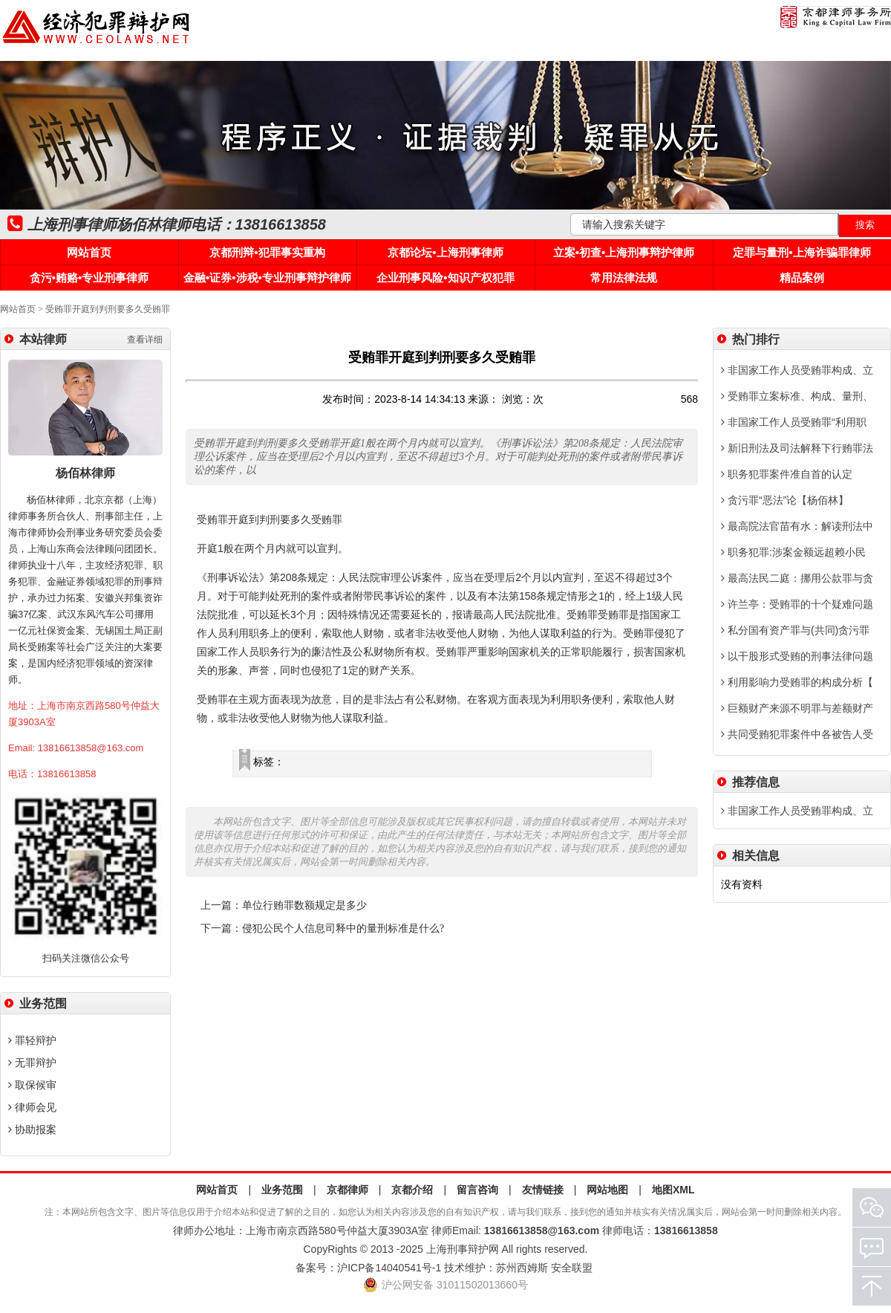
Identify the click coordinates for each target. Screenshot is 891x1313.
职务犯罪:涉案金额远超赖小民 (793, 552)
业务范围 (282, 1190)
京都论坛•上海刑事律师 (445, 252)
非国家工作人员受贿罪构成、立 (797, 370)
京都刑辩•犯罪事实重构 (266, 252)
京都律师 (347, 1190)
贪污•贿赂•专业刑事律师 (89, 277)
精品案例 (802, 277)
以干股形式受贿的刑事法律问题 (797, 656)
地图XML (673, 1190)
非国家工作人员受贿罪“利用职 (793, 422)
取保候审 (32, 1085)
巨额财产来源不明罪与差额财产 (797, 708)
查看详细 (145, 339)
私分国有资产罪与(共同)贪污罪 (795, 630)
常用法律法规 (623, 277)
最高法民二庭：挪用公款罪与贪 (797, 578)
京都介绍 (412, 1190)
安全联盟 (572, 1268)
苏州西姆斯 (522, 1268)
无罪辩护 (32, 1063)
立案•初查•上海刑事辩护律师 (624, 252)
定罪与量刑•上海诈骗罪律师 (801, 252)
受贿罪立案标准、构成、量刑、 (797, 396)
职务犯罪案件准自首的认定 (786, 474)
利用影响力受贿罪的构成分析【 (797, 682)
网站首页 (89, 252)
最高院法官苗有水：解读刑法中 (797, 526)
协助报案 (32, 1129)
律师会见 (32, 1107)
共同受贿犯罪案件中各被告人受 (797, 734)
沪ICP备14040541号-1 (389, 1268)
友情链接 (543, 1190)
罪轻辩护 (32, 1040)
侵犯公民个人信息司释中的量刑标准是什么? (343, 928)
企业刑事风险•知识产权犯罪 (445, 277)
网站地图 (607, 1190)
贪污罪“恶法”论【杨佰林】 (785, 500)
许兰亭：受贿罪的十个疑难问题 (797, 604)
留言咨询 (477, 1190)
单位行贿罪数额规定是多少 (304, 905)
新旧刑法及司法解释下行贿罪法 (797, 448)
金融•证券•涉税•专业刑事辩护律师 (267, 277)
